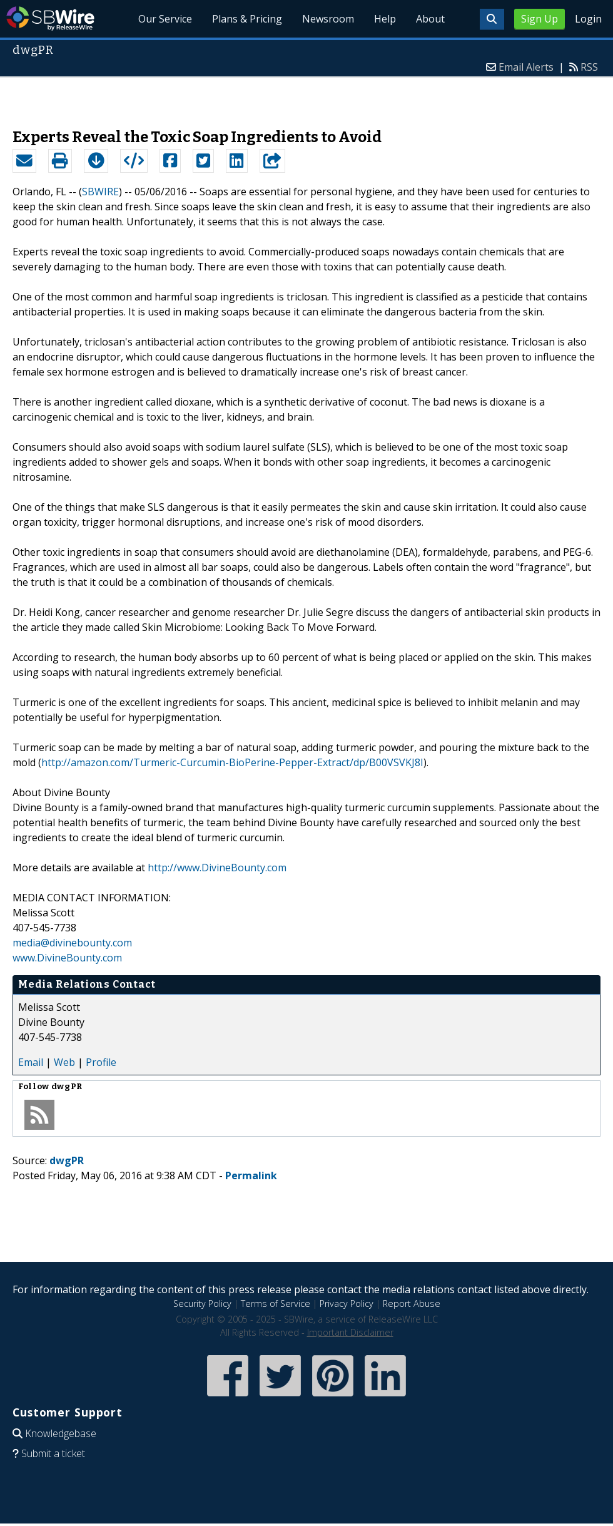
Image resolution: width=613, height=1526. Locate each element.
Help (385, 19)
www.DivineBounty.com (67, 958)
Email (30, 1062)
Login (588, 19)
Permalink (251, 1175)
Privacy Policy (346, 1303)
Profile (101, 1062)
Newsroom (328, 19)
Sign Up (539, 19)
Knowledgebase (60, 1433)
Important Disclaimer (350, 1332)
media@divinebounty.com (72, 943)
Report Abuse (411, 1303)
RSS (589, 67)
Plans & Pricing (248, 19)
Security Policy (202, 1303)
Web (64, 1062)
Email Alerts (526, 67)
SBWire (50, 18)
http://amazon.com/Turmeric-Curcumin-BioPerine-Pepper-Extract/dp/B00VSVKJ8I (232, 762)
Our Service (166, 19)
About (430, 19)
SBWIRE (100, 191)
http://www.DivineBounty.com (217, 867)
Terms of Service (275, 1303)
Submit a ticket (53, 1453)
